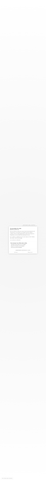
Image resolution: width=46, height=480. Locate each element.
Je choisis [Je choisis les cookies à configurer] (16, 252)
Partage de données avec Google (18, 244)
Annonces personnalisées (16, 247)
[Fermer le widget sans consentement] (29, 225)
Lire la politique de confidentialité (15, 240)
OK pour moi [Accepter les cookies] (30, 252)
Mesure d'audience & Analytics (17, 246)
